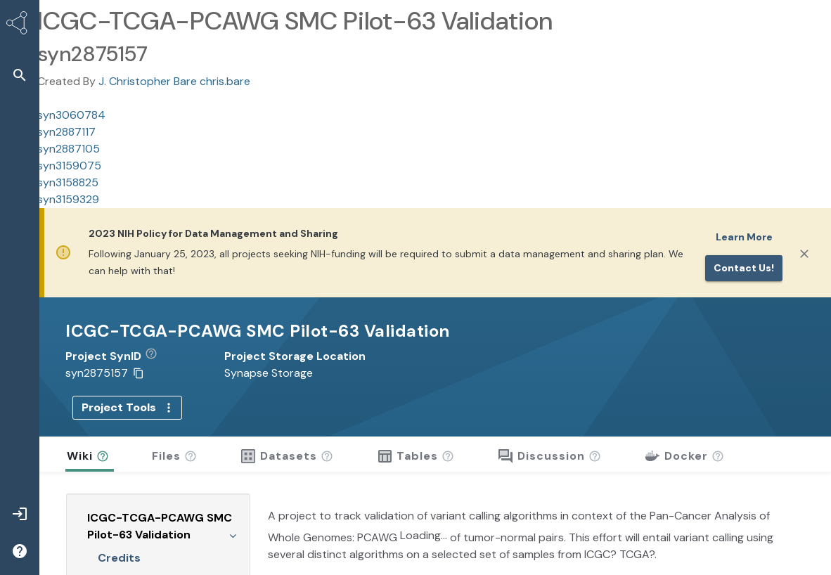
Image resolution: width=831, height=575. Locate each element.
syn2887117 (66, 131)
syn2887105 (68, 148)
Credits (119, 533)
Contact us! (744, 267)
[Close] (804, 253)
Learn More (744, 237)
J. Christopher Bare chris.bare (174, 81)
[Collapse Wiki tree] (232, 511)
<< (227, 561)
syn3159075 (69, 165)
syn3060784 (71, 115)
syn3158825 (67, 182)
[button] (156, 356)
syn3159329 (68, 199)
